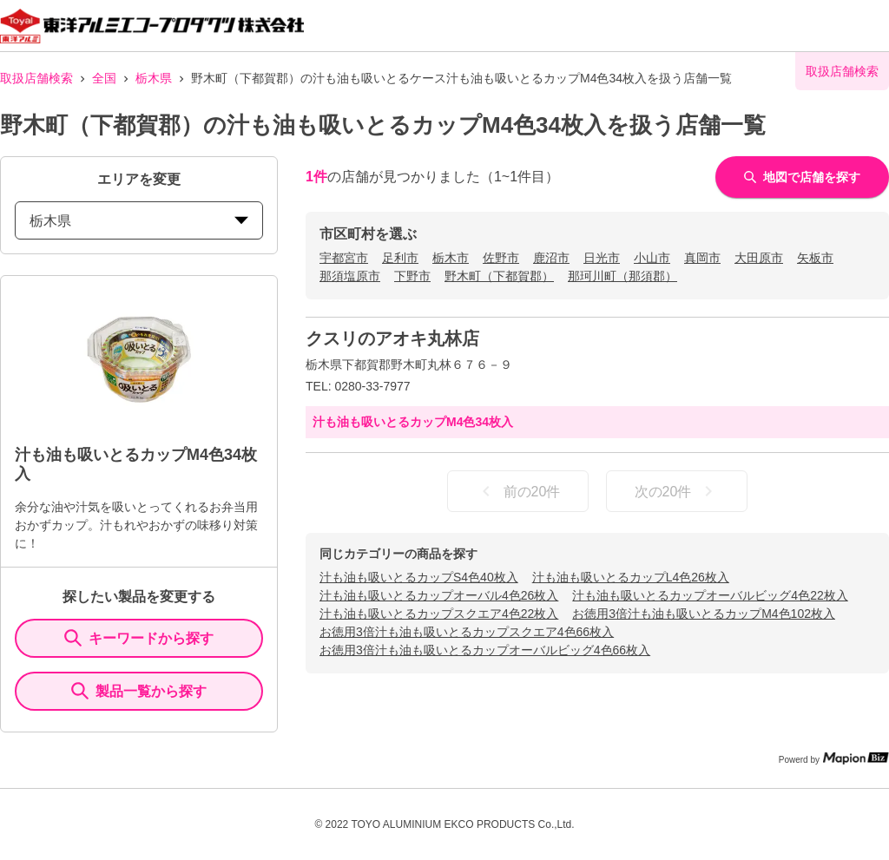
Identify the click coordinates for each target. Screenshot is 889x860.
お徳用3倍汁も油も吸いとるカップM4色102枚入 (703, 613)
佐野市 (501, 258)
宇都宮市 (343, 258)
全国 (104, 78)
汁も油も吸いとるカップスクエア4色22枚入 (438, 613)
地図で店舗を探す (802, 177)
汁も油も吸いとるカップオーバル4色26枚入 (438, 595)
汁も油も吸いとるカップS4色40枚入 (418, 577)
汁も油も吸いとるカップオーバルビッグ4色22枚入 (709, 595)
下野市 (412, 276)
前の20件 (518, 491)
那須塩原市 (349, 276)
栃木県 (153, 78)
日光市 (601, 258)
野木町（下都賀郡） (499, 276)
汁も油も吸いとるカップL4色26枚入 (630, 577)
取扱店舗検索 (36, 78)
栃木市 (450, 258)
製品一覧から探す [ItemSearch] (139, 690)
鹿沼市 (551, 258)
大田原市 (758, 258)
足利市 (400, 258)
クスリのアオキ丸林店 (392, 338)
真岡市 (702, 258)
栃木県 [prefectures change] (139, 220)
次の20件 (677, 491)
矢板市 (815, 258)
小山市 (652, 258)
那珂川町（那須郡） (622, 276)
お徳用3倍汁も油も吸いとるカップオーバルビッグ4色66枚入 (484, 650)
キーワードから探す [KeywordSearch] (139, 638)
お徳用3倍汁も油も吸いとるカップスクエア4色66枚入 (466, 632)
